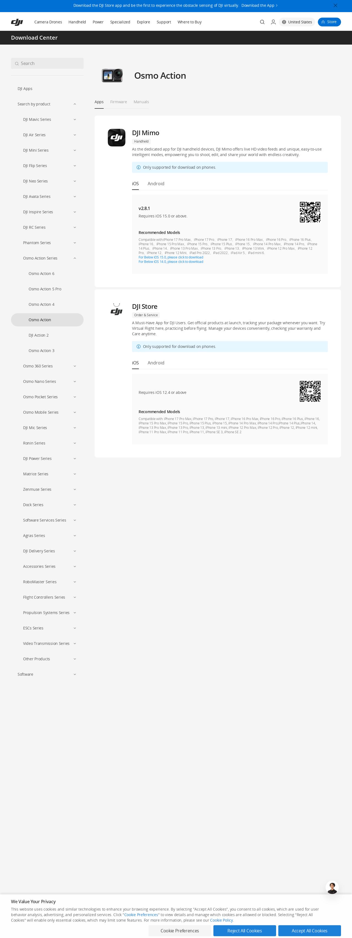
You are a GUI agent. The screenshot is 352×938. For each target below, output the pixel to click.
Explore (143, 21)
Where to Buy (190, 21)
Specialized (120, 21)
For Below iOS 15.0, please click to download (171, 257)
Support (164, 21)
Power (98, 21)
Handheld (77, 21)
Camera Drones (48, 21)
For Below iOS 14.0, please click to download (171, 261)
